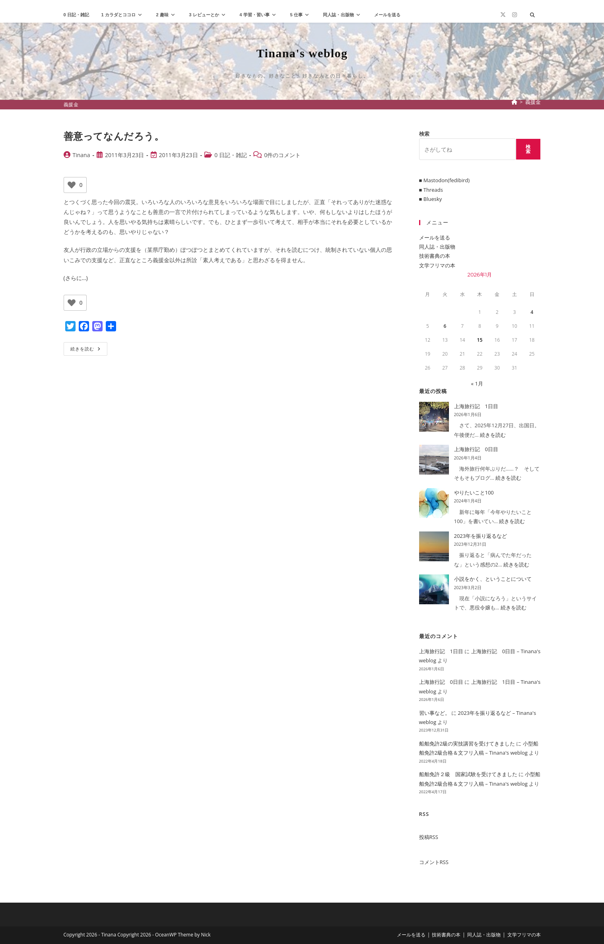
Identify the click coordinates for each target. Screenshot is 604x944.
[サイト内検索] (532, 15)
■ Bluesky (430, 198)
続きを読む (88, 350)
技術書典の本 (434, 255)
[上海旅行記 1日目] (434, 417)
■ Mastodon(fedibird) (444, 180)
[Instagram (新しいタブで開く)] (514, 15)
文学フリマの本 (437, 265)
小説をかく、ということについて (493, 578)
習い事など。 (434, 712)
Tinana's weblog (302, 53)
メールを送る (434, 237)
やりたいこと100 (474, 492)
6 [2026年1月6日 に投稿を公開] (445, 326)
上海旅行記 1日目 (476, 406)
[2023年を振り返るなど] (434, 546)
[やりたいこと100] (434, 503)
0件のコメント (282, 155)
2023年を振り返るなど (480, 535)
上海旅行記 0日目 (476, 449)
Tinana (81, 155)
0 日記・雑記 (230, 155)
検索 (424, 133)
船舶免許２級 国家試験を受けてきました (468, 774)
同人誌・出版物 (437, 246)
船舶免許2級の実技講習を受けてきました (467, 743)
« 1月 (477, 383)
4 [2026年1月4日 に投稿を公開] (531, 312)
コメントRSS (434, 862)
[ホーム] (514, 101)
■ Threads (431, 189)
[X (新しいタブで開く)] (503, 15)
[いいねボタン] (72, 185)
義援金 (533, 101)
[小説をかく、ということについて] (434, 589)
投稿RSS (428, 837)
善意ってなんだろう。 (114, 135)
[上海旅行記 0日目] (434, 460)
